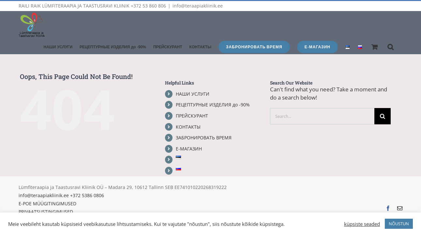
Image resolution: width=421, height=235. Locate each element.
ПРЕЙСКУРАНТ (192, 100)
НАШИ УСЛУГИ (192, 78)
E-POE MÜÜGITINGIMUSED (47, 188)
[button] (398, 19)
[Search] (382, 100)
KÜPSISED (29, 204)
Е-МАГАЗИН (189, 133)
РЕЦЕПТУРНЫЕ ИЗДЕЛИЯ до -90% (213, 89)
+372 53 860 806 (148, 6)
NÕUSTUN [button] (399, 224)
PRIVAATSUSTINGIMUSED (46, 196)
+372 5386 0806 (87, 180)
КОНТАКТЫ (188, 111)
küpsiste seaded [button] (362, 224)
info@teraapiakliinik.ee (198, 6)
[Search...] (322, 100)
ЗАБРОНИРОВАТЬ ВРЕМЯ (204, 122)
